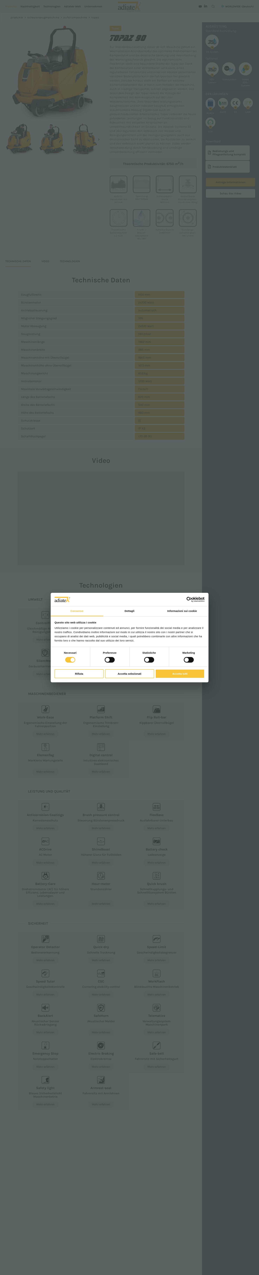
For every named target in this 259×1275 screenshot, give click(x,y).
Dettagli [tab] (129, 610)
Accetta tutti (180, 673)
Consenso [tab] (76, 610)
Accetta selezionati (129, 673)
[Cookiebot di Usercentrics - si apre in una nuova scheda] (189, 599)
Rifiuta (79, 673)
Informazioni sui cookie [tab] (182, 610)
